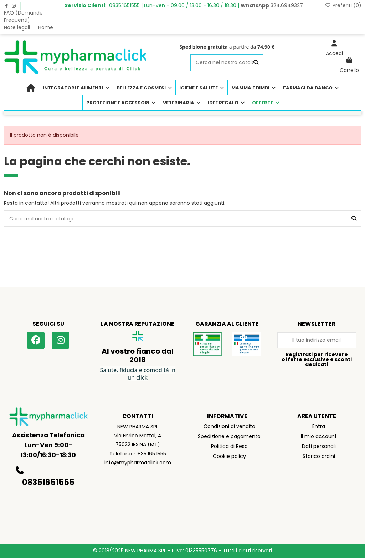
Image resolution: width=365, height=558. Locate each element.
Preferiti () (343, 5)
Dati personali (319, 446)
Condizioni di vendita (229, 426)
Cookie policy (229, 456)
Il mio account (319, 436)
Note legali (17, 27)
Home (45, 27)
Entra (318, 426)
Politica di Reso (229, 446)
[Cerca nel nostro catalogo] (255, 62)
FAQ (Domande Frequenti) (23, 16)
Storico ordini (319, 456)
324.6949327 (272, 5)
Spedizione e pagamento (229, 436)
